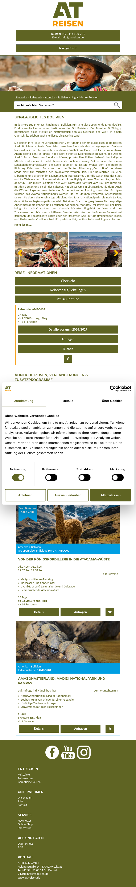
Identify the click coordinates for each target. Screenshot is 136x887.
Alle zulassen (111, 495)
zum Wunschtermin (106, 690)
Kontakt (22, 805)
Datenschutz (25, 843)
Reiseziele (36, 97)
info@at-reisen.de (73, 37)
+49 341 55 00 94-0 (73, 34)
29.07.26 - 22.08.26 (30, 570)
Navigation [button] (66, 48)
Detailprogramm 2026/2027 (68, 329)
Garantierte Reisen (29, 782)
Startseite (21, 97)
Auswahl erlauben (67, 495)
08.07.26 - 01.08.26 (30, 566)
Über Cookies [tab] (112, 401)
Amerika (50, 97)
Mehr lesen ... (23, 224)
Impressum (25, 828)
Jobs (20, 801)
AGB (20, 847)
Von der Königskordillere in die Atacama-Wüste (64, 559)
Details (39, 612)
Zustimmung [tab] (23, 401)
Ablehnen (25, 495)
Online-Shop (25, 824)
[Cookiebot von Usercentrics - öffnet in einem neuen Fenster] (112, 388)
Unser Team (25, 797)
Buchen (68, 349)
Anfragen (68, 339)
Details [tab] (68, 401)
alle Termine (110, 574)
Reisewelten (25, 778)
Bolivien (63, 97)
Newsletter (24, 820)
